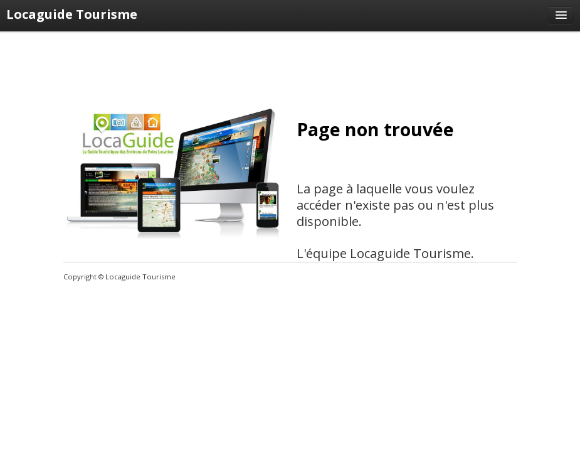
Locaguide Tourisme (71, 14)
